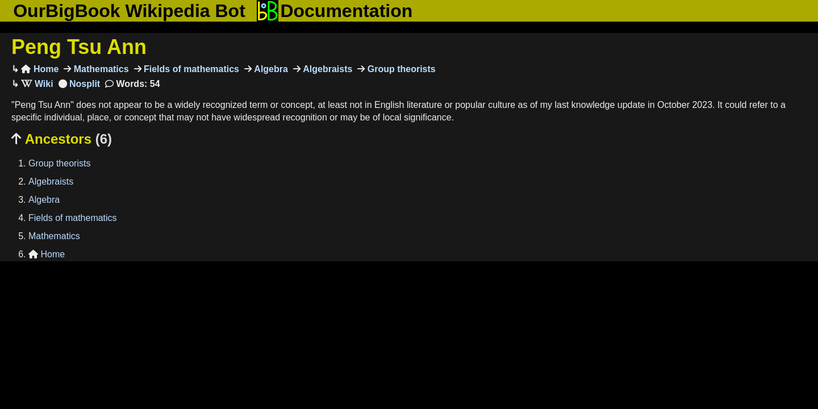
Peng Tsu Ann (79, 47)
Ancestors (61, 139)
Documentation (334, 11)
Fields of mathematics (190, 69)
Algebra (270, 69)
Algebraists (327, 69)
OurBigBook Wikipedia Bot (129, 11)
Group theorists (400, 69)
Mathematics (99, 69)
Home (40, 69)
